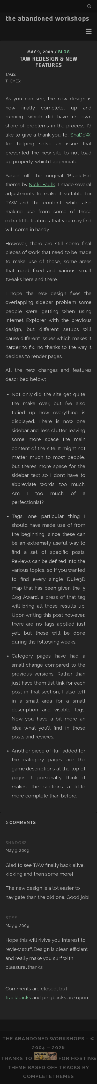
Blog (64, 52)
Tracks (70, 1067)
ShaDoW (80, 135)
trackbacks (18, 997)
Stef (11, 917)
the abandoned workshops (47, 19)
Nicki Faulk (42, 184)
